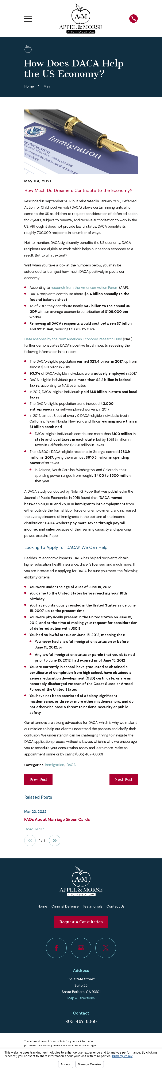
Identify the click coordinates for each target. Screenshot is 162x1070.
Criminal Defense (65, 906)
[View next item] (54, 840)
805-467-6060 (81, 1021)
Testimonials (92, 906)
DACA (71, 764)
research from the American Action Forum (84, 287)
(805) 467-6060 (88, 754)
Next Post (123, 779)
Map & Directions (81, 998)
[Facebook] (56, 948)
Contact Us (115, 906)
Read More (34, 829)
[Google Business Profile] (81, 948)
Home (42, 906)
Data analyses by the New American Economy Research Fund (73, 339)
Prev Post (38, 779)
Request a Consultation (81, 922)
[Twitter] (105, 948)
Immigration (54, 764)
